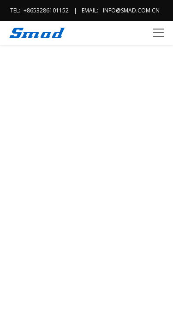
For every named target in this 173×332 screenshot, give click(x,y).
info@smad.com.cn (131, 10)
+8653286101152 (46, 10)
